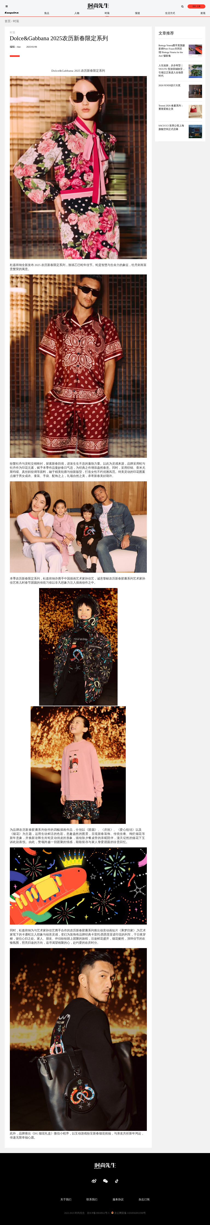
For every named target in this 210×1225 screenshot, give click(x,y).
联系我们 (91, 1199)
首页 (8, 21)
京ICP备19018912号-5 (98, 1213)
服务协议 (118, 1199)
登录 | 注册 (196, 6)
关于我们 (65, 1199)
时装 (16, 21)
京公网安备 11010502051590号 (128, 1213)
